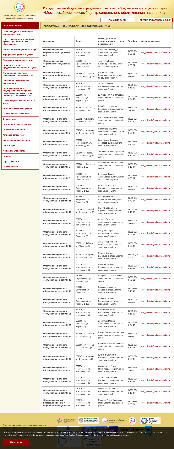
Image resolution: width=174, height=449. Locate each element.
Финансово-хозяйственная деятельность (16, 82)
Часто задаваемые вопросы (16, 140)
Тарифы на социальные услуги (18, 55)
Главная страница (12, 25)
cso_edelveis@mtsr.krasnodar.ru (155, 52)
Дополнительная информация (17, 108)
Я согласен (16, 442)
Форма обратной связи (14, 151)
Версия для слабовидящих (155, 20)
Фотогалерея (9, 145)
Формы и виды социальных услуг (19, 49)
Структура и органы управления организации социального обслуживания (18, 41)
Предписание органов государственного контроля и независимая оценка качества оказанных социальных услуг (17, 92)
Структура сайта (11, 161)
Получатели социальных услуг (18, 60)
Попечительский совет (14, 130)
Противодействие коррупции (17, 124)
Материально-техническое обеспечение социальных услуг (18, 74)
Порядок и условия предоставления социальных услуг (20, 66)
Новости (7, 156)
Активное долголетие (13, 135)
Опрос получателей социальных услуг (19, 102)
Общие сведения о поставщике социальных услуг (18, 33)
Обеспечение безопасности (16, 114)
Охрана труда (9, 119)
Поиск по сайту (117, 20)
